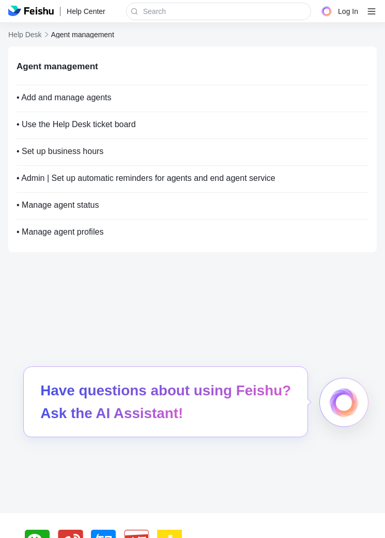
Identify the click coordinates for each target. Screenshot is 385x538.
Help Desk (25, 34)
